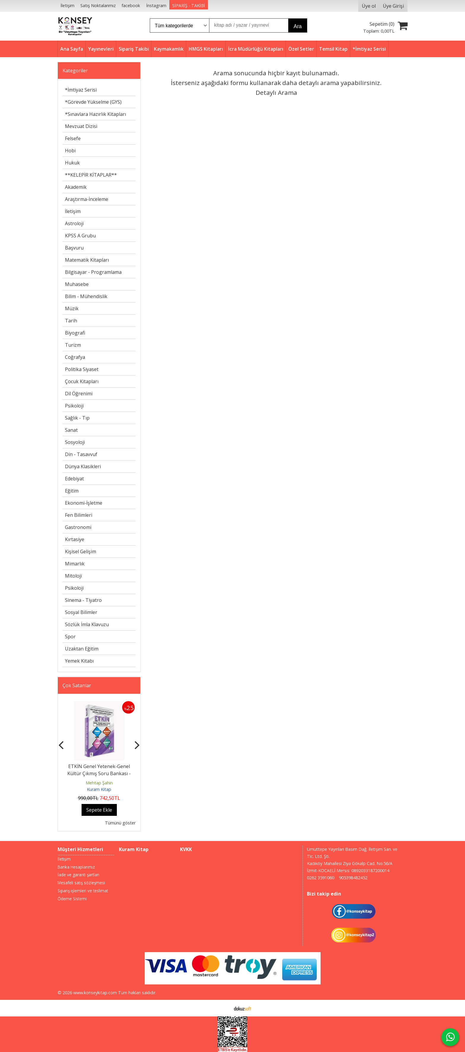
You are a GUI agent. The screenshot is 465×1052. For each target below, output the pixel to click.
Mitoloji (73, 576)
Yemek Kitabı (79, 661)
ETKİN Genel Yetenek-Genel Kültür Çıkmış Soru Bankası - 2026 (99, 773)
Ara (298, 26)
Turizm (73, 345)
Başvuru (74, 247)
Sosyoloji (75, 442)
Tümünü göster (120, 823)
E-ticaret (223, 1008)
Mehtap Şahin (99, 783)
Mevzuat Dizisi (81, 126)
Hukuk (72, 162)
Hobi (70, 150)
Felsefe (73, 138)
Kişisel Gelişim (80, 551)
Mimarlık (75, 563)
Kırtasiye (74, 539)
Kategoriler (75, 70)
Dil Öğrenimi (79, 393)
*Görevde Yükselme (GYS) (93, 102)
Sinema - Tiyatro (83, 600)
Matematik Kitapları (87, 260)
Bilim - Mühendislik (86, 296)
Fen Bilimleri (78, 515)
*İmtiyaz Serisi (81, 90)
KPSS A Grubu (80, 235)
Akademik (76, 187)
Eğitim (72, 490)
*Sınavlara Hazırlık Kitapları (95, 114)
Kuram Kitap (99, 789)
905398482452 (353, 877)
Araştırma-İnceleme (86, 199)
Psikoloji (74, 405)
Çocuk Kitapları (81, 381)
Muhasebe (77, 284)
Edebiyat (74, 478)
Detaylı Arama (276, 92)
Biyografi (75, 333)
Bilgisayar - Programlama (93, 272)
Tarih (71, 320)
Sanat (71, 430)
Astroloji (74, 223)
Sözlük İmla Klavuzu (87, 624)
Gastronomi (78, 527)
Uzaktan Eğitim (81, 648)
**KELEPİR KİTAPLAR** (91, 175)
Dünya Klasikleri (83, 466)
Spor (70, 636)
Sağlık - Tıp (77, 418)
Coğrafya (75, 357)
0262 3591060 (320, 877)
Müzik (72, 308)
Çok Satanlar (77, 685)
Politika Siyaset (81, 369)
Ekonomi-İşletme (83, 503)
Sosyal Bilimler (81, 612)
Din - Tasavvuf (81, 454)
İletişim (73, 211)
